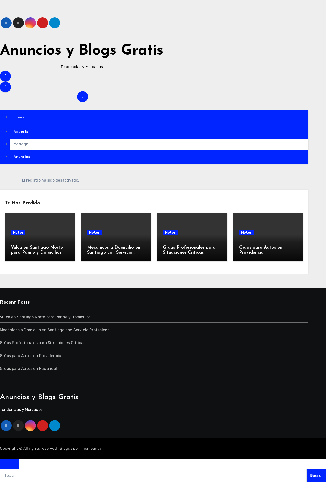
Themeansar (91, 448)
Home (18, 117)
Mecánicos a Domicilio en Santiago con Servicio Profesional (113, 252)
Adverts (20, 132)
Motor (18, 233)
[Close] (9, 464)
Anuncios (21, 157)
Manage (20, 144)
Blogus (66, 448)
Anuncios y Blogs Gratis (81, 51)
